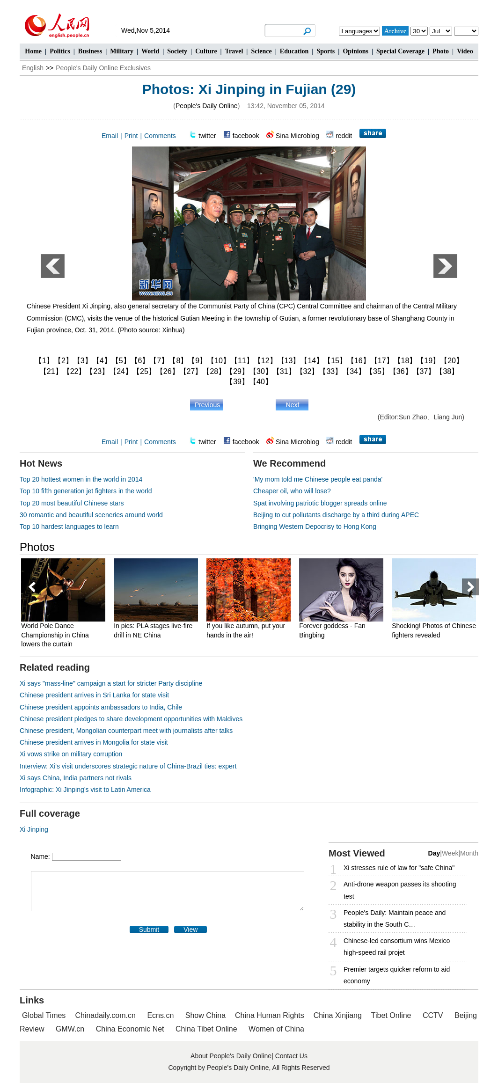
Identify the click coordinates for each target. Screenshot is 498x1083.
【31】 (284, 371)
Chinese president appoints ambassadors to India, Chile (101, 707)
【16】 (358, 361)
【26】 (167, 371)
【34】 (354, 371)
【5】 (121, 361)
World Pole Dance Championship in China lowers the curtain (58, 635)
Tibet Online (391, 1015)
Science (261, 51)
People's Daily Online (207, 106)
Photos (37, 547)
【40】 (260, 382)
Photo (440, 51)
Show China (205, 1015)
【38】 (447, 371)
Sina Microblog (297, 135)
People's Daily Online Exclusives (103, 68)
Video (465, 51)
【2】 (63, 361)
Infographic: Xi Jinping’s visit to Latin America (85, 789)
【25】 (144, 371)
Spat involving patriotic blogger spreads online (320, 503)
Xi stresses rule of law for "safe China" (399, 867)
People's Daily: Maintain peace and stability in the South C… (395, 918)
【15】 (335, 361)
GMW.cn (71, 1029)
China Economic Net (130, 1029)
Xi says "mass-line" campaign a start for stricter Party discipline (111, 683)
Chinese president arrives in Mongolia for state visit (94, 742)
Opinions (355, 51)
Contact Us (291, 1056)
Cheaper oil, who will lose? (292, 491)
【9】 (197, 361)
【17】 (382, 361)
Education (294, 51)
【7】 (158, 361)
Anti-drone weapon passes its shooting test (400, 890)
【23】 (97, 371)
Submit (149, 929)
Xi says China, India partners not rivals (76, 778)
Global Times (44, 1015)
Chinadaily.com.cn (105, 1015)
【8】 (178, 361)
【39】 (237, 382)
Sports (325, 51)
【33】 (330, 371)
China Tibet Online (206, 1029)
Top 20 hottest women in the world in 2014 (81, 479)
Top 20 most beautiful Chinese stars (72, 503)
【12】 (265, 361)
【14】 (311, 361)
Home (33, 51)
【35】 (377, 371)
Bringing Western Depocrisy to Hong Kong (314, 526)
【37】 (424, 371)
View (190, 929)
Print (131, 135)
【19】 (428, 361)
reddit (344, 135)
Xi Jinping (34, 829)
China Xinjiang (338, 1015)
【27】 (191, 371)
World (150, 51)
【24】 (120, 371)
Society (177, 51)
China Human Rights (269, 1015)
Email (110, 135)
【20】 (451, 361)
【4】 (101, 361)
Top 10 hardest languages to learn (69, 526)
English (33, 68)
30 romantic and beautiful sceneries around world (91, 515)
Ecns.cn (160, 1015)
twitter (207, 135)
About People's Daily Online (230, 1056)
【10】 (218, 361)
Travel (234, 51)
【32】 (307, 371)
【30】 (260, 371)
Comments (160, 135)
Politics (60, 51)
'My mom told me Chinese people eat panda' (317, 479)
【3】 (82, 361)
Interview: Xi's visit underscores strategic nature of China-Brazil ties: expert (128, 766)
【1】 (44, 361)
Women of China (276, 1029)
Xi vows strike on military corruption (71, 754)
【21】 (51, 371)
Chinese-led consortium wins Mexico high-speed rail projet (397, 946)
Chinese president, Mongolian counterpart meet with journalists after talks (126, 730)
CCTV (433, 1015)
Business (90, 51)
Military (121, 51)
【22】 (74, 371)
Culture (206, 51)
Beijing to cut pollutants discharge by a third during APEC (336, 515)
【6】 (140, 361)
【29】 (237, 371)
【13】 (288, 361)
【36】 (400, 371)
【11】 (242, 361)
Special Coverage (400, 51)
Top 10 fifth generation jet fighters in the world (86, 491)
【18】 (405, 361)
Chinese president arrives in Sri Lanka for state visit (94, 695)
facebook (246, 135)
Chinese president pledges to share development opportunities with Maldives (131, 719)
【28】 (214, 371)
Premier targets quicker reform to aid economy (397, 975)
